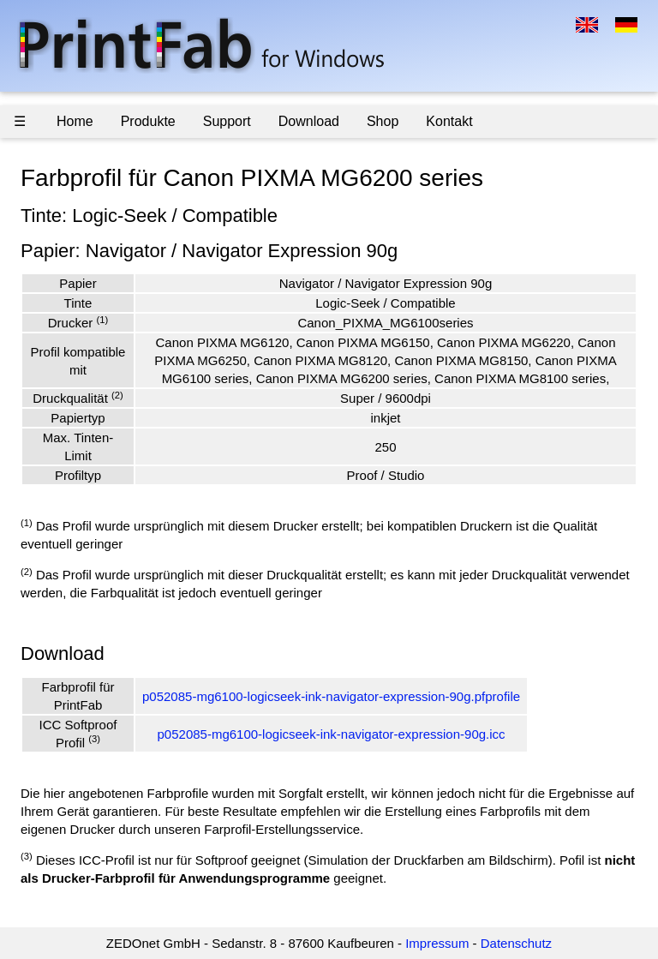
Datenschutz (516, 943)
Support (227, 121)
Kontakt (449, 121)
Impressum (437, 943)
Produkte (148, 121)
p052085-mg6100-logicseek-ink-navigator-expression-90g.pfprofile (331, 696)
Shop (382, 121)
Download (308, 121)
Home (75, 121)
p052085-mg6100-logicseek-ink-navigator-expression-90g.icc (331, 734)
